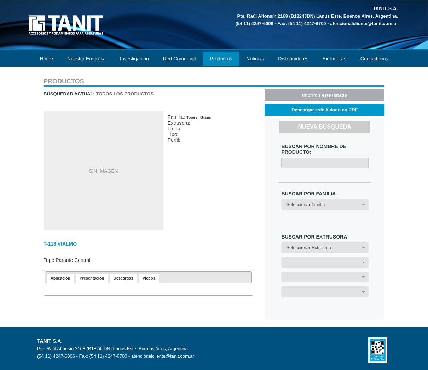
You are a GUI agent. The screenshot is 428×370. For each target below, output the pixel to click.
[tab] (60, 278)
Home (46, 58)
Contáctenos (374, 58)
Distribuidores (293, 58)
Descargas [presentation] (123, 278)
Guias (205, 117)
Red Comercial (179, 58)
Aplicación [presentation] (60, 278)
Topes (192, 117)
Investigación (134, 58)
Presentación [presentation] (92, 278)
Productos (221, 58)
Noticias (255, 58)
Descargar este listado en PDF (324, 109)
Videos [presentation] (149, 278)
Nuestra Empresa (86, 58)
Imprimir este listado (324, 95)
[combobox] (325, 204)
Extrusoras (334, 58)
